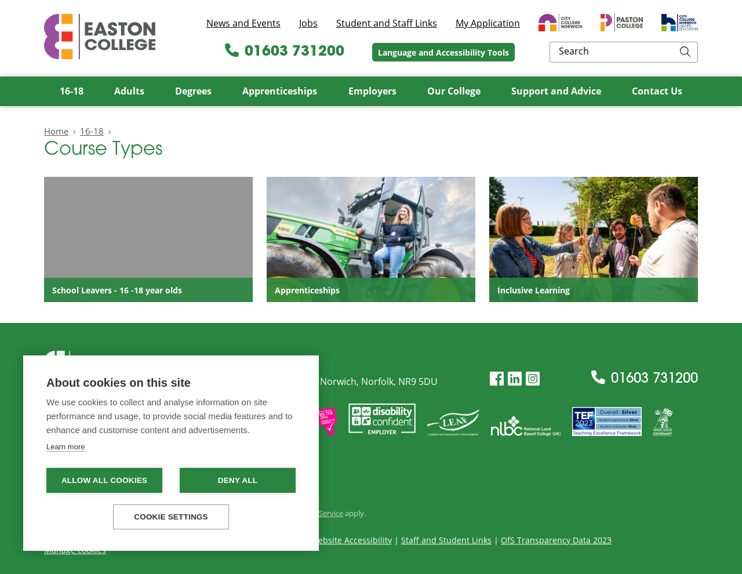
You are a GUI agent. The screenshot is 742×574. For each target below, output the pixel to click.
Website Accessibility (351, 540)
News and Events (243, 23)
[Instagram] (533, 379)
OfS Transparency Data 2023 (556, 540)
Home (56, 131)
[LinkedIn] (515, 379)
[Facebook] (497, 379)
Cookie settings (171, 517)
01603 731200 (361, 52)
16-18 (92, 131)
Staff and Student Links (446, 540)
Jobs (308, 23)
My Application (488, 23)
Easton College (99, 36)
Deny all (237, 480)
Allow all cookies (104, 480)
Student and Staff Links (386, 23)
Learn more (65, 446)
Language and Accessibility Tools (519, 52)
